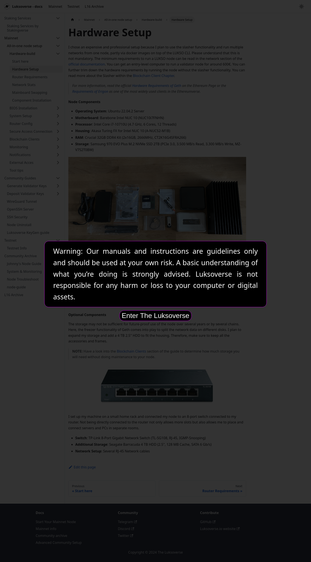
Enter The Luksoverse (155, 315)
